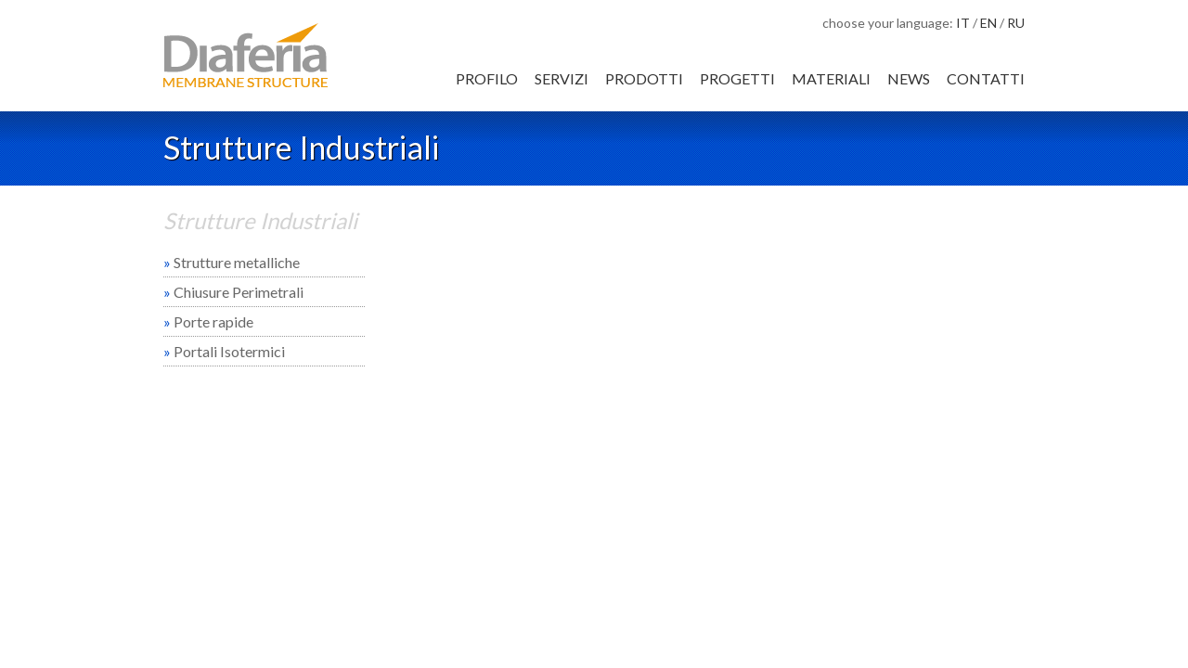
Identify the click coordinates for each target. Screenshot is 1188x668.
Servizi (561, 78)
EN (988, 23)
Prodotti (644, 78)
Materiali (831, 78)
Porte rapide (208, 321)
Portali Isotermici (224, 351)
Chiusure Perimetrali (233, 292)
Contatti (986, 78)
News (908, 78)
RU (1016, 23)
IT (963, 23)
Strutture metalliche (231, 262)
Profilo (487, 78)
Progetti (737, 78)
